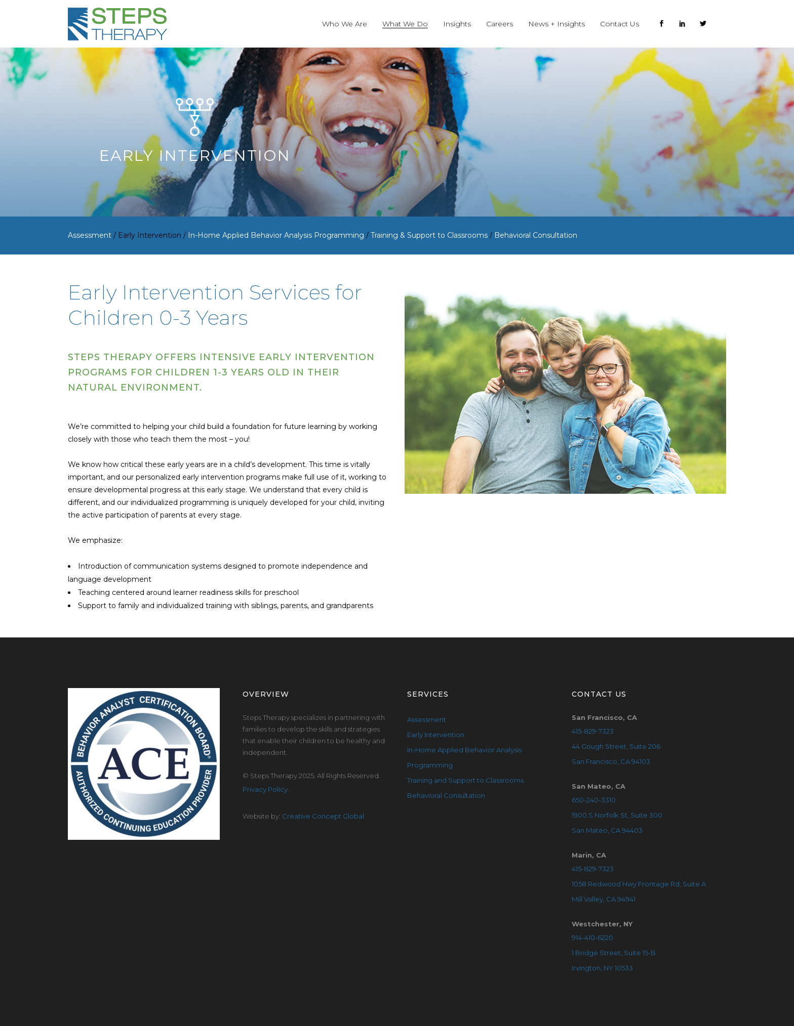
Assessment (426, 719)
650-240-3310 (594, 800)
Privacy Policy (265, 789)
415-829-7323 (593, 731)
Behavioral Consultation (446, 795)
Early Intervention (435, 735)
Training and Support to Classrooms (465, 780)
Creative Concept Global (323, 816)
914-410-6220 (592, 937)
